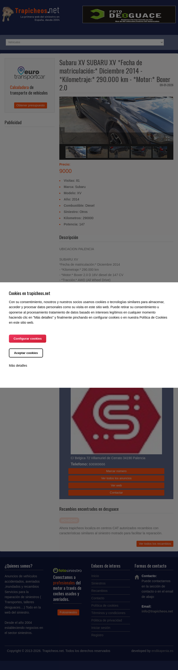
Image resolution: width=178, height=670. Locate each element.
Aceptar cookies (26, 353)
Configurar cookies (27, 338)
